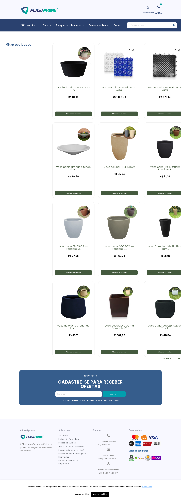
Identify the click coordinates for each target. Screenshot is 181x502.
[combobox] (149, 25)
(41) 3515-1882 (104, 450)
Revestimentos (98, 25)
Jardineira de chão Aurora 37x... (73, 89)
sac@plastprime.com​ (106, 464)
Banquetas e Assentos (70, 25)
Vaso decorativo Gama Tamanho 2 (119, 331)
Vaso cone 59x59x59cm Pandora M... (73, 250)
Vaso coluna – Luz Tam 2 (119, 168)
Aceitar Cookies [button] (100, 494)
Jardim (32, 25)
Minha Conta (148, 13)
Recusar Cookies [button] (81, 494)
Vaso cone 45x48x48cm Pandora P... (165, 169)
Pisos (47, 25)
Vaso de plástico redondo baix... (73, 331)
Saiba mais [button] (147, 487)
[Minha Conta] (148, 7)
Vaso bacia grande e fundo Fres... (73, 169)
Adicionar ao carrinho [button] (73, 114)
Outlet (117, 25)
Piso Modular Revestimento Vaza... (119, 89)
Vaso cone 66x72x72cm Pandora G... (119, 250)
